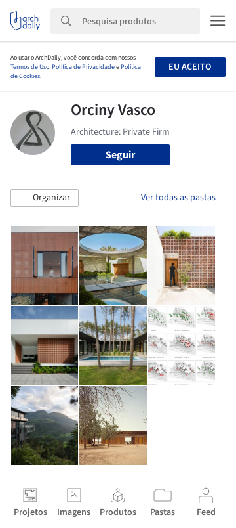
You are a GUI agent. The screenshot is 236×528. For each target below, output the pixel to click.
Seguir (120, 155)
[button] (44, 198)
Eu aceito (189, 67)
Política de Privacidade (83, 67)
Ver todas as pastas (178, 197)
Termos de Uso (29, 67)
